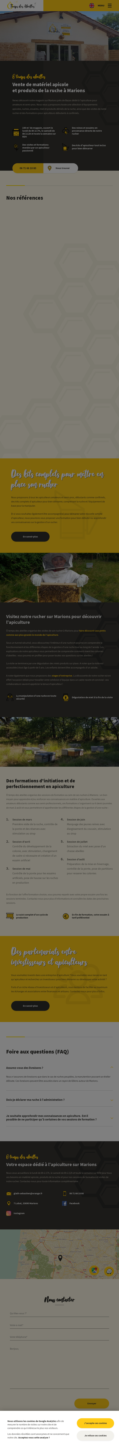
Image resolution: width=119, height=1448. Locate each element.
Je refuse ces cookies (95, 1435)
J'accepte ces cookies (95, 1423)
